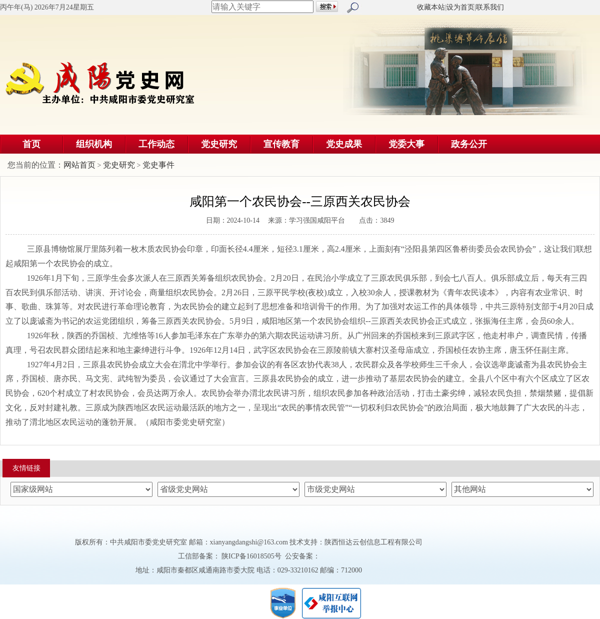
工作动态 (156, 144)
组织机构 (94, 144)
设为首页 (460, 7)
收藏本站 (431, 7)
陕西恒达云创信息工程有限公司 (373, 542)
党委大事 (406, 144)
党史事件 (158, 165)
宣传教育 (282, 144)
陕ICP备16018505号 (252, 556)
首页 (31, 144)
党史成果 (344, 144)
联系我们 (490, 7)
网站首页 (80, 165)
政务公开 (469, 144)
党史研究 (219, 144)
